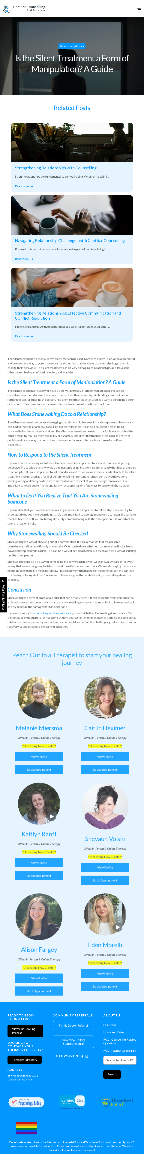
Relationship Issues (72, 46)
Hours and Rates (113, 1032)
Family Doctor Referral (73, 1025)
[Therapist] (39, 742)
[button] (138, 8)
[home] (24, 8)
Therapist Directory (24, 1059)
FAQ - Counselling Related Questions (119, 1041)
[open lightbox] (39, 712)
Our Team (109, 1025)
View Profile (39, 771)
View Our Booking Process (23, 1030)
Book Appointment (39, 784)
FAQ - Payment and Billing (119, 1050)
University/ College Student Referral (73, 1041)
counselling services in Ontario (53, 624)
